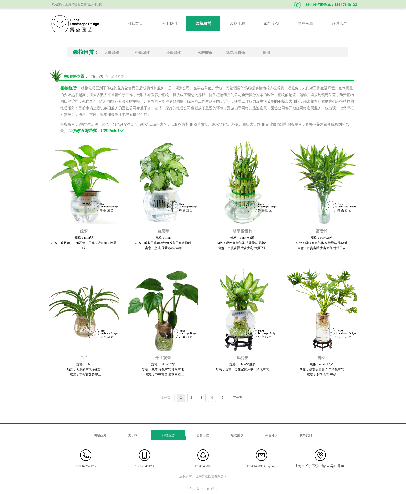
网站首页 (97, 76)
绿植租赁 (117, 76)
